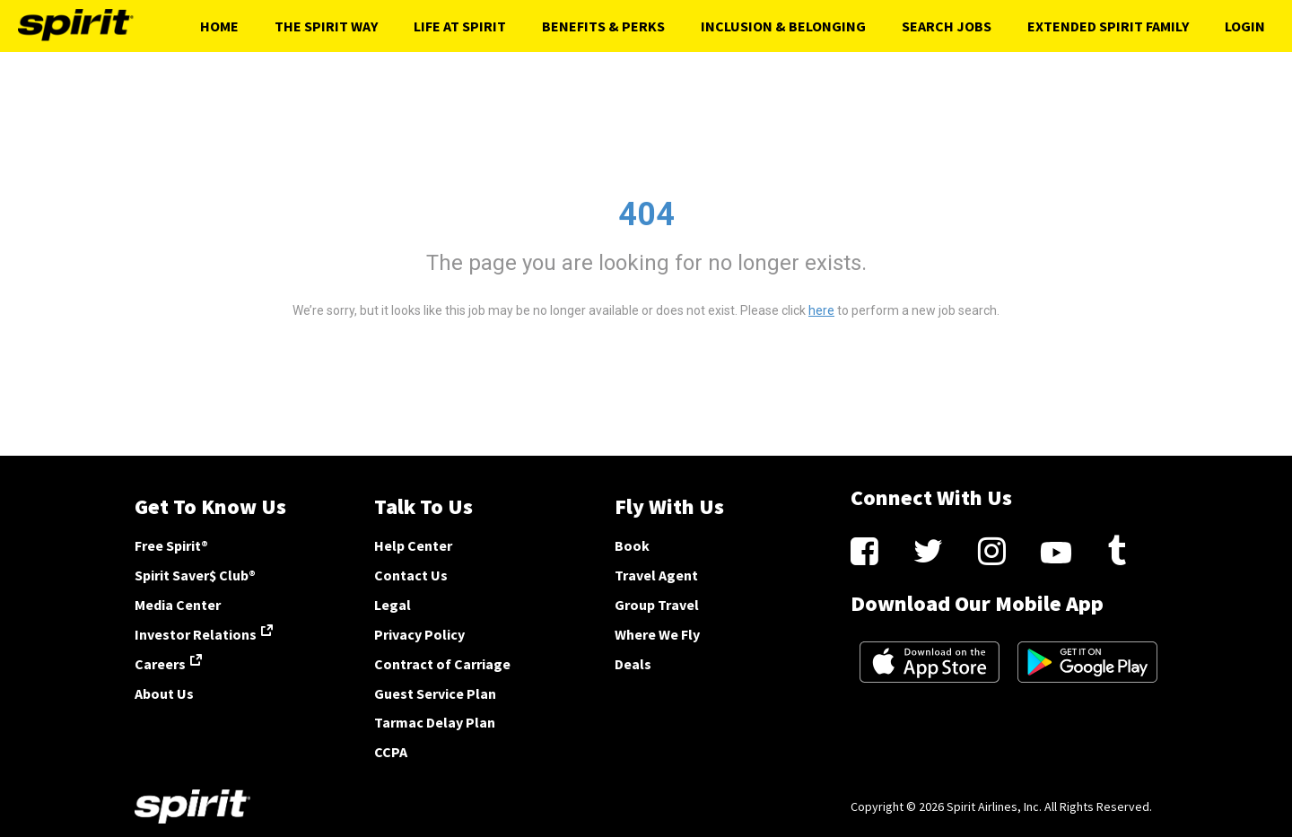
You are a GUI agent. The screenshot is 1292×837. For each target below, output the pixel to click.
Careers (160, 664)
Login (1245, 26)
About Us (164, 693)
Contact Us (411, 575)
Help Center (413, 545)
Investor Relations (196, 634)
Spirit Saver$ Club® (195, 575)
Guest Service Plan (435, 693)
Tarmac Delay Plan (434, 722)
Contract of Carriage (442, 664)
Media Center (178, 605)
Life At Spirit (460, 26)
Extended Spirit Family (1108, 26)
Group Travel (657, 605)
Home (219, 26)
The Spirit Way (326, 26)
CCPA (390, 752)
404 (646, 214)
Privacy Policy (419, 634)
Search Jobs (946, 26)
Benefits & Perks (603, 26)
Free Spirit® (171, 545)
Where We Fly (657, 634)
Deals (633, 664)
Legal (392, 605)
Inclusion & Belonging (783, 26)
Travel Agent (656, 575)
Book (632, 545)
